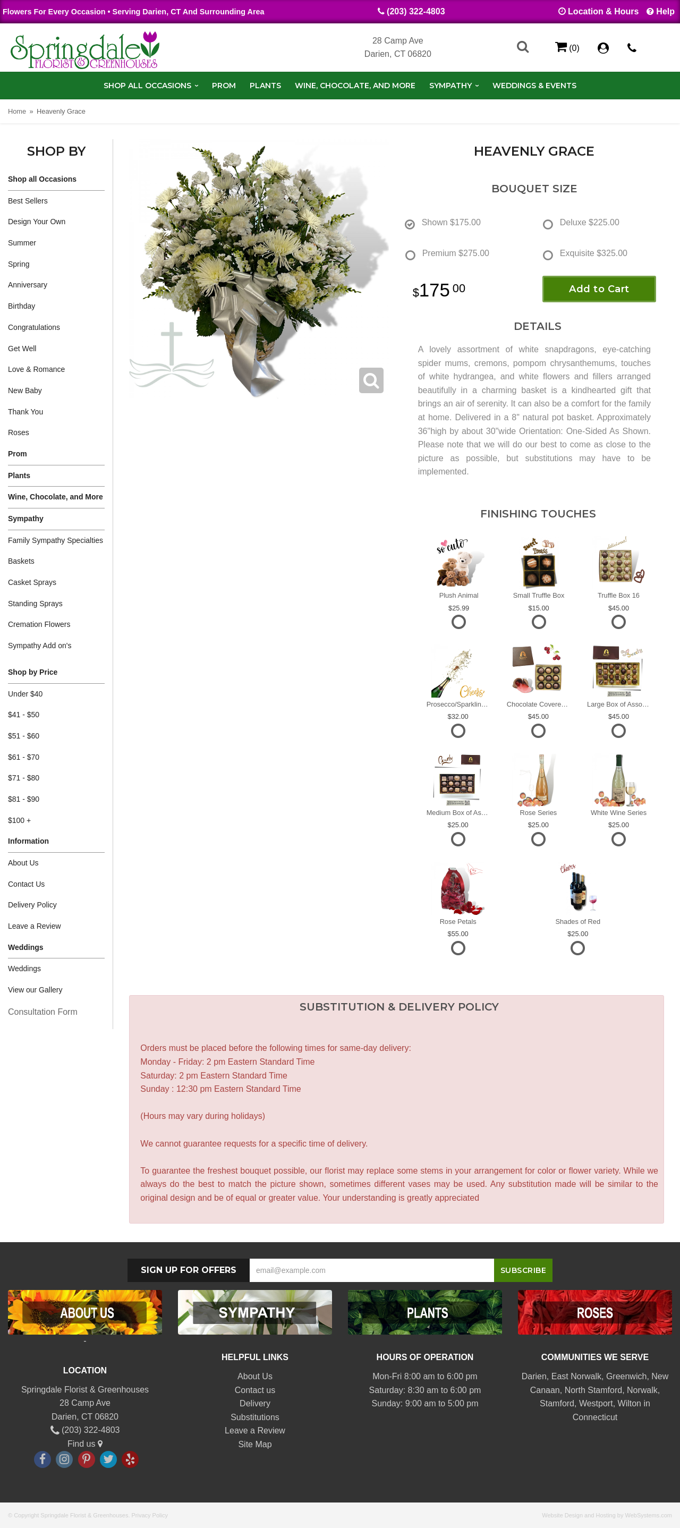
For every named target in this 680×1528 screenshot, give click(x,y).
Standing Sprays (35, 603)
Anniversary (27, 285)
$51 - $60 (23, 736)
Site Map (254, 1444)
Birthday (21, 306)
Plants (265, 85)
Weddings (26, 947)
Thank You (25, 412)
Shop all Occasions (147, 85)
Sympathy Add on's (39, 645)
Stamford (557, 1403)
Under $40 (25, 694)
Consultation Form (43, 1011)
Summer (22, 243)
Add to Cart (599, 289)
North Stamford (593, 1390)
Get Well (22, 348)
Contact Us (26, 884)
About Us (23, 863)
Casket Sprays (32, 582)
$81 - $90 (23, 799)
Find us (85, 1443)
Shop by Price (32, 672)
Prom (224, 85)
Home (17, 111)
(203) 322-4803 (416, 11)
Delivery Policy (32, 905)
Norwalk (642, 1390)
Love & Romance (36, 369)
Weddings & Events (534, 85)
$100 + (19, 820)
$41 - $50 (23, 714)
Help (665, 11)
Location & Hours (603, 11)
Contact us (255, 1390)
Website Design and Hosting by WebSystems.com (607, 1515)
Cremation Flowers (39, 624)
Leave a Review (34, 926)
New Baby (25, 390)
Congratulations (34, 327)
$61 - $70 (23, 757)
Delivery (255, 1403)
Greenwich (626, 1376)
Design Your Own (36, 221)
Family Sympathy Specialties (55, 540)
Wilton (629, 1403)
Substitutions (255, 1417)
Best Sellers (28, 201)
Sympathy (450, 85)
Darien (534, 1376)
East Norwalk (576, 1376)
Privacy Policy (150, 1515)
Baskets (21, 561)
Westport (596, 1403)
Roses (18, 432)
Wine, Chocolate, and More (355, 85)
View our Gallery (35, 990)
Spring (18, 264)
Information (28, 841)
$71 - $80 (23, 778)
